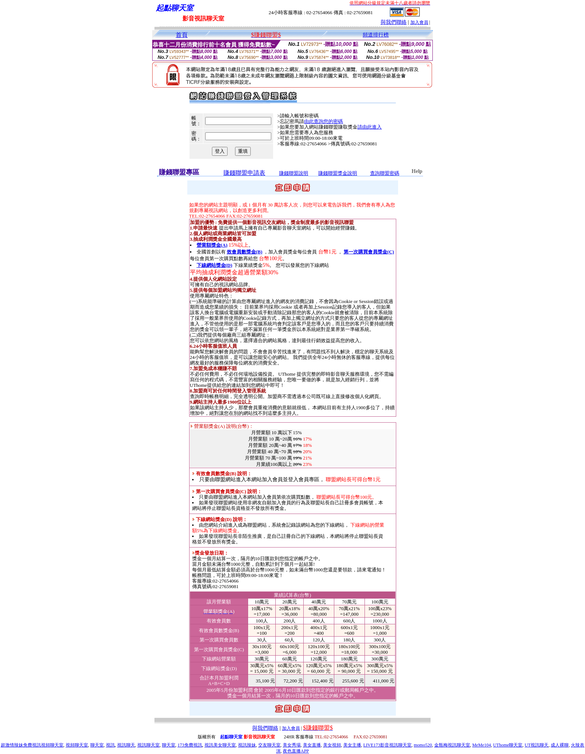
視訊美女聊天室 (220, 745)
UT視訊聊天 (536, 745)
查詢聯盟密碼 (384, 173)
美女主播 (352, 745)
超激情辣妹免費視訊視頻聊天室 (32, 745)
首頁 (182, 35)
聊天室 (97, 745)
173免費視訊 (190, 745)
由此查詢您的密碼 (323, 121)
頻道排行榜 (376, 35)
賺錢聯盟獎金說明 (337, 173)
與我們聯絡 (394, 22)
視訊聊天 (126, 745)
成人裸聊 (560, 745)
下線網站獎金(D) (214, 265)
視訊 (110, 745)
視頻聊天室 (77, 745)
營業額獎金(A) (212, 245)
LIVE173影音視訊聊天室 (387, 745)
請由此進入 (369, 127)
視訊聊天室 (148, 745)
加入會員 (419, 22)
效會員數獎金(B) (244, 252)
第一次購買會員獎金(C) (369, 252)
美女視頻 (332, 745)
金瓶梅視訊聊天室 (452, 745)
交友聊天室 (269, 745)
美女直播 (312, 745)
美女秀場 (292, 745)
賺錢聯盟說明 (293, 173)
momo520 (423, 745)
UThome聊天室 (508, 745)
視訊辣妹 (247, 745)
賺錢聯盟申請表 (244, 173)
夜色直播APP (296, 751)
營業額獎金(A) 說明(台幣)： (222, 426)
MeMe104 (481, 745)
